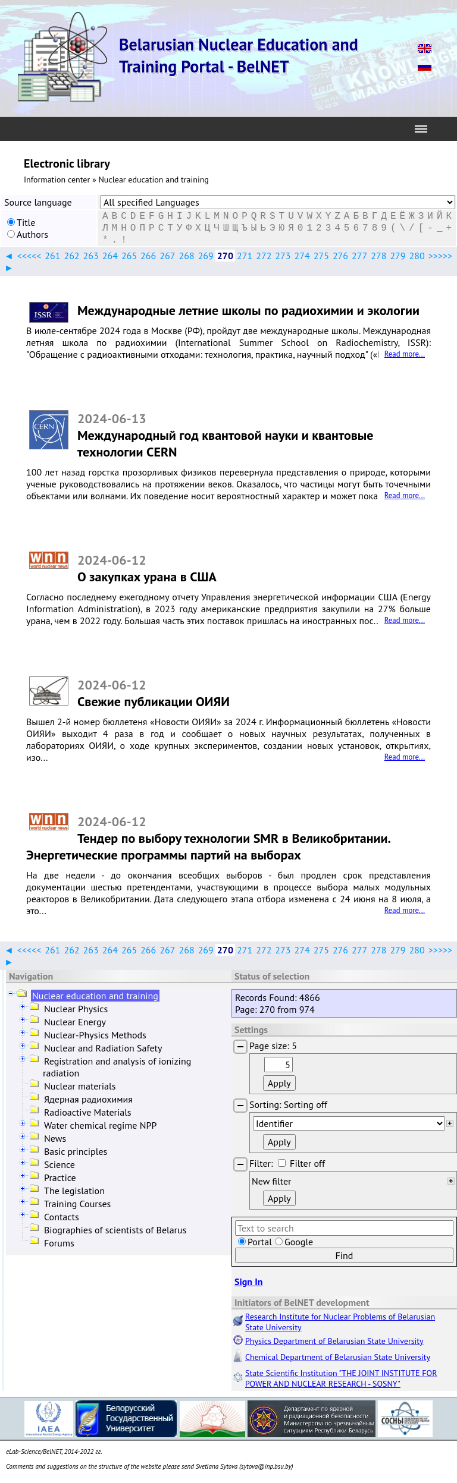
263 (91, 256)
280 (417, 256)
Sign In (248, 1281)
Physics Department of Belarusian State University (334, 1341)
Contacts (61, 1217)
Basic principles (75, 1151)
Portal (260, 1242)
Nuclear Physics (76, 1009)
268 (186, 256)
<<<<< (29, 256)
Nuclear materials (79, 1086)
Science (59, 1164)
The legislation (74, 1191)
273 (282, 256)
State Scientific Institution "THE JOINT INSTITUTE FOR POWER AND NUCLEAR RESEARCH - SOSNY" (341, 1378)
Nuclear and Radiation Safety (103, 1048)
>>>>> (440, 256)
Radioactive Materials (88, 1112)
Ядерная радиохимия (88, 1099)
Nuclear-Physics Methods (95, 1035)
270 (225, 256)
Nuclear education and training (95, 996)
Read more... (404, 354)
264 (110, 256)
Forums (59, 1243)
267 (167, 256)
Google (298, 1242)
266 (148, 256)
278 (378, 256)
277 (359, 256)
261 (52, 256)
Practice (60, 1177)
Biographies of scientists (115, 1230)
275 (321, 256)
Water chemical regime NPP (100, 1125)
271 (244, 256)
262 (71, 256)
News (55, 1138)
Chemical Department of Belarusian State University (337, 1357)
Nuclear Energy (75, 1022)
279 (397, 256)
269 (206, 256)
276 (340, 256)
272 (263, 256)
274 (302, 256)
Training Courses (77, 1204)
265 (129, 256)
